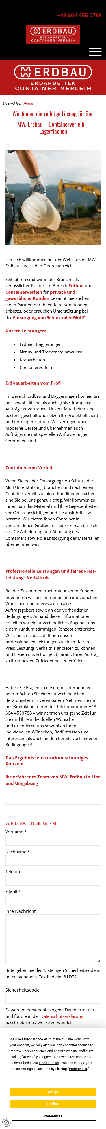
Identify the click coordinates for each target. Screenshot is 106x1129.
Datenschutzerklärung (61, 1016)
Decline (53, 1104)
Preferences (53, 1116)
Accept (53, 1092)
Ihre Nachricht (20, 911)
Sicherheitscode (24, 990)
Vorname (16, 831)
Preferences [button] (78, 1069)
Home (28, 103)
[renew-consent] (6, 1122)
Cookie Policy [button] (49, 1063)
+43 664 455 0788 (79, 15)
